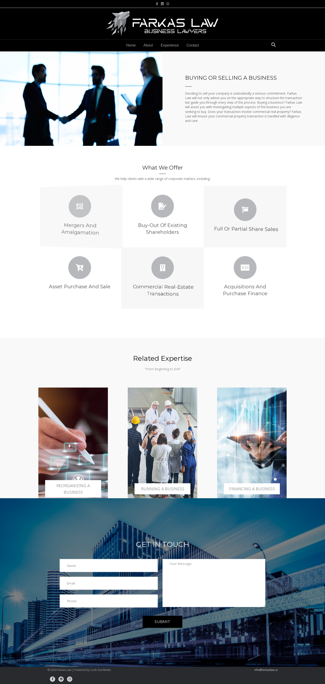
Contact (192, 45)
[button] (162, 622)
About (148, 45)
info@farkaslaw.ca (266, 670)
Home (131, 45)
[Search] (273, 45)
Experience (170, 45)
